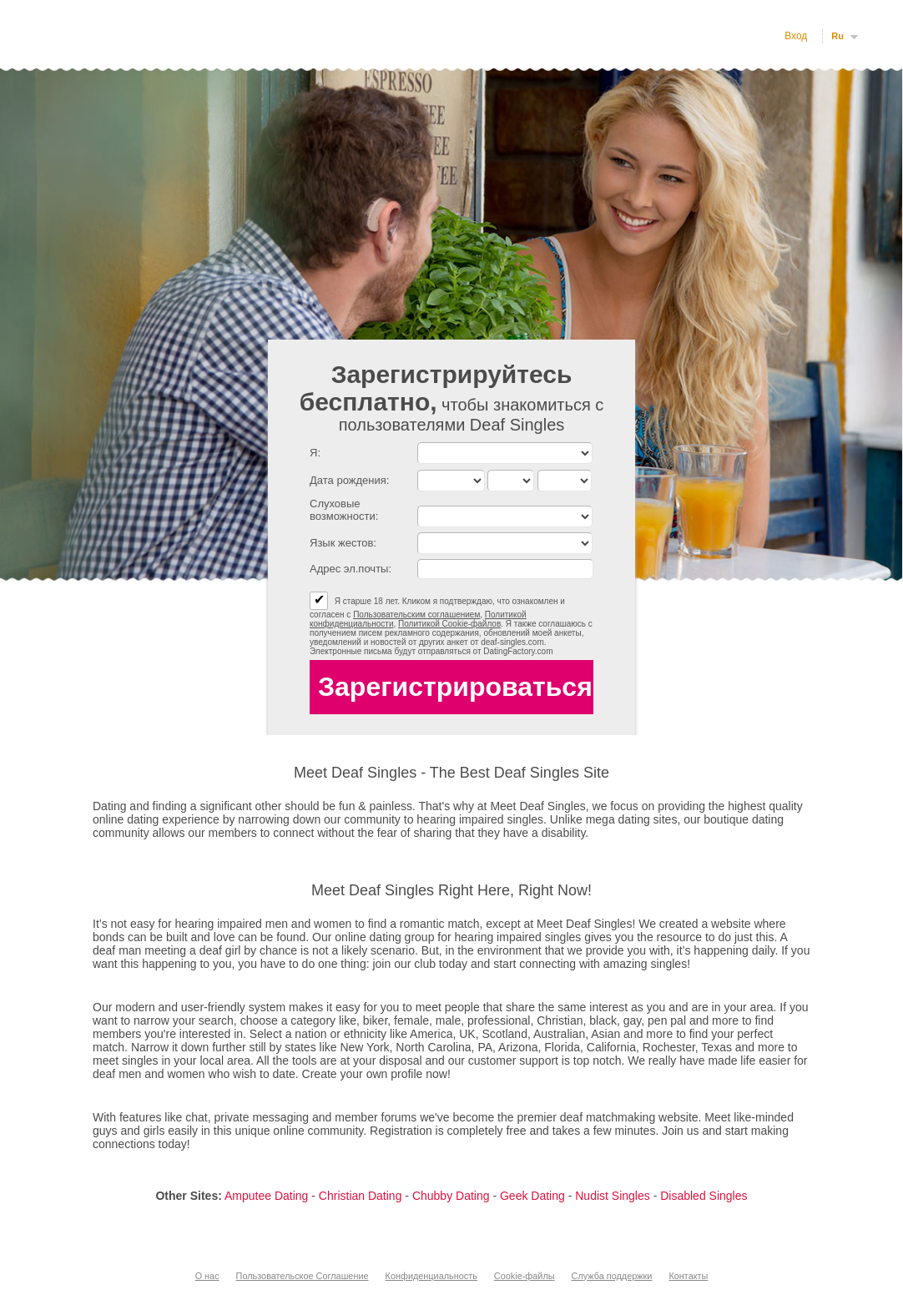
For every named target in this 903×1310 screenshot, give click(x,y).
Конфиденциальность (431, 1276)
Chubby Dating (451, 1195)
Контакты (688, 1276)
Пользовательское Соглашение (302, 1276)
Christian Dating (360, 1195)
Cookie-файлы (524, 1276)
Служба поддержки (612, 1276)
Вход (795, 36)
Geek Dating (532, 1195)
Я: (315, 452)
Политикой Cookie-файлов (449, 623)
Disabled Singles (703, 1195)
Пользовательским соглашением (416, 614)
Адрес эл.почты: (350, 568)
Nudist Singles (612, 1195)
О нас (207, 1276)
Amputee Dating (266, 1195)
